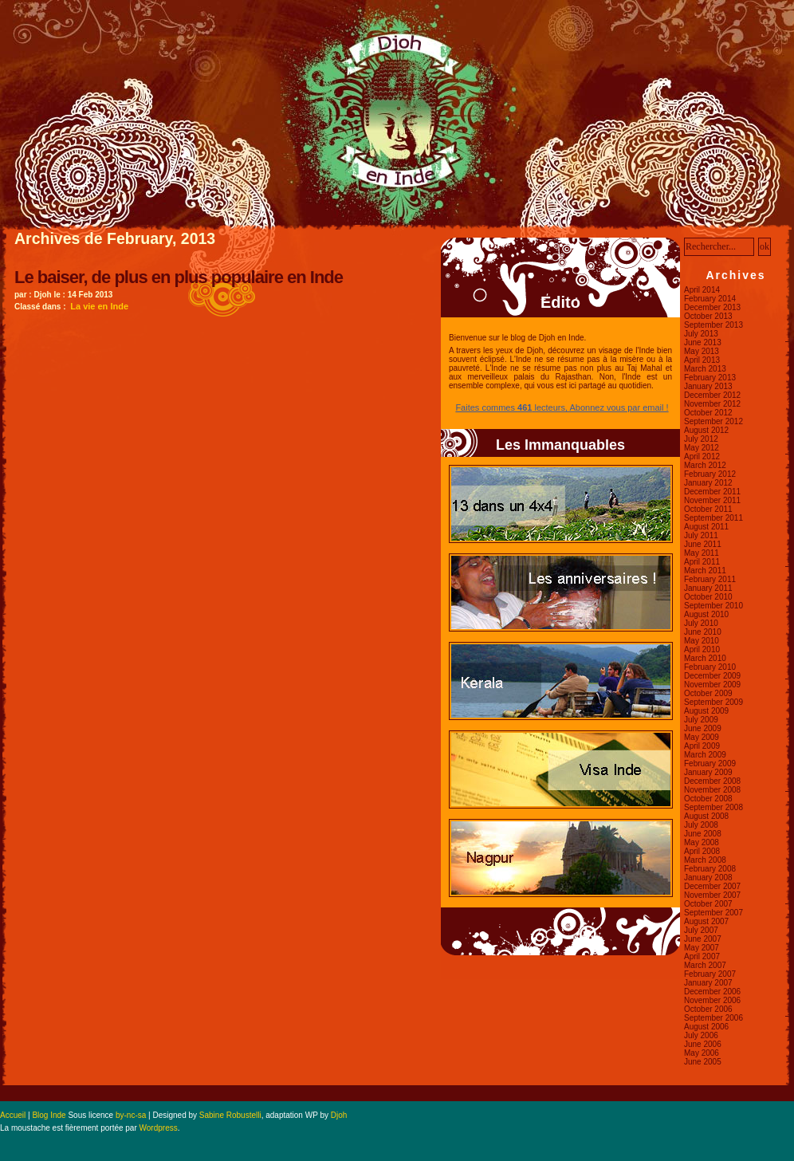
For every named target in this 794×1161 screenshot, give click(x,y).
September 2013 (713, 325)
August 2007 (706, 921)
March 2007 (705, 965)
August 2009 (706, 710)
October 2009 (708, 693)
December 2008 (712, 781)
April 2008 (702, 851)
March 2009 (705, 754)
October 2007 (708, 903)
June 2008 (702, 833)
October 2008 (708, 798)
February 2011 (710, 579)
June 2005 (702, 1061)
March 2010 (705, 658)
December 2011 (712, 491)
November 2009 (712, 684)
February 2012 (710, 474)
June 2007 (702, 939)
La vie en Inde (99, 306)
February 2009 (710, 763)
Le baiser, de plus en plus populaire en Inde (178, 277)
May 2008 (701, 842)
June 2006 (702, 1044)
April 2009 (702, 746)
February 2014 (710, 298)
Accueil (13, 1115)
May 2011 (701, 553)
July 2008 (701, 825)
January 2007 (708, 982)
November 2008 (712, 789)
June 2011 (702, 544)
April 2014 (702, 289)
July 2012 (701, 439)
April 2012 (702, 456)
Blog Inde (48, 1115)
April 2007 (702, 956)
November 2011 (712, 500)
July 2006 (701, 1035)
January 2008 (708, 877)
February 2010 (710, 667)
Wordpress (159, 1128)
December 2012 (712, 395)
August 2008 (706, 816)
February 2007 (710, 974)
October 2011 (708, 509)
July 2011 (701, 535)
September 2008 (713, 807)
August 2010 (706, 614)
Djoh (339, 1115)
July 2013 (701, 333)
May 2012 (701, 447)
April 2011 (702, 561)
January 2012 (708, 482)
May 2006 (701, 1053)
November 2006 (712, 1000)
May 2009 (701, 737)
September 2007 (713, 912)
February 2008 (710, 868)
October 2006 (708, 1009)
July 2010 (701, 623)
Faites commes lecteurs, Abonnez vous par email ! (561, 407)
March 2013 (705, 368)
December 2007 (712, 886)
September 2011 (713, 518)
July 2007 (701, 930)
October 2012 (708, 412)
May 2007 (701, 947)
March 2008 (705, 860)
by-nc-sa (131, 1115)
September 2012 (713, 421)
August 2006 (706, 1026)
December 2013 (712, 307)
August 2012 (706, 430)
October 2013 (708, 316)
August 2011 (706, 526)
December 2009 (712, 675)
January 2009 (708, 772)
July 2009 (701, 719)
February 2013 (710, 377)
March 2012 (705, 465)
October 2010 (708, 596)
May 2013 (701, 351)
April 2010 (702, 649)
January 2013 (708, 386)
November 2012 (712, 403)
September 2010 (713, 605)
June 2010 (702, 632)
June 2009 (702, 728)
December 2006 (712, 991)
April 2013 (702, 360)
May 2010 (701, 640)
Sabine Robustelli (230, 1115)
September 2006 (713, 1017)
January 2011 (708, 588)
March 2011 (705, 570)
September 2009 (713, 702)
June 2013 (702, 342)
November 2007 (712, 895)
